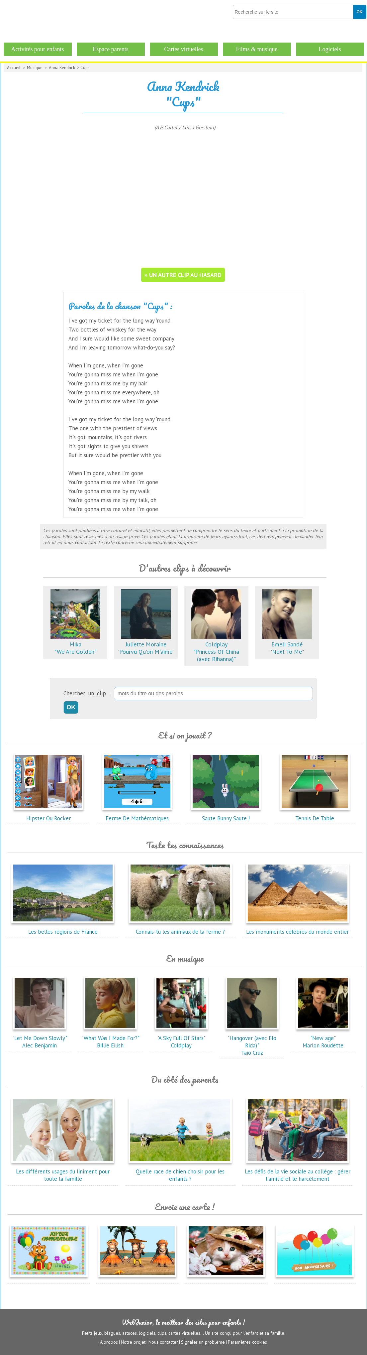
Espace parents (110, 49)
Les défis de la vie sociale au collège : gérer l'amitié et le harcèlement (297, 1171)
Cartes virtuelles (183, 49)
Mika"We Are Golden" (75, 644)
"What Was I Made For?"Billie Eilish (110, 1038)
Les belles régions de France (62, 928)
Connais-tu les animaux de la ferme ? (180, 928)
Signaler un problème (203, 1342)
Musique (35, 67)
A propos (109, 1342)
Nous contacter (163, 1342)
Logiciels (330, 49)
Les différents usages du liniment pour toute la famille (62, 1171)
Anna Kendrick (62, 67)
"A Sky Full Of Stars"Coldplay (181, 1038)
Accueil (14, 67)
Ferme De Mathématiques (137, 814)
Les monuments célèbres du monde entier (297, 928)
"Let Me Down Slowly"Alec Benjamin (39, 1038)
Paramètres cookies (247, 1342)
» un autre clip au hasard (183, 275)
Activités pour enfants (37, 49)
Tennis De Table (315, 814)
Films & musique (256, 49)
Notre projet (133, 1342)
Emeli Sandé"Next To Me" (287, 644)
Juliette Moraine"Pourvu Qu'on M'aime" (145, 644)
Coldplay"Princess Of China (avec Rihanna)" (216, 648)
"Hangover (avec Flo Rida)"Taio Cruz (252, 1041)
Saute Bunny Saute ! (226, 814)
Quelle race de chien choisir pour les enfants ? (180, 1171)
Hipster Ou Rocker (48, 814)
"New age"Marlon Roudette (322, 1038)
